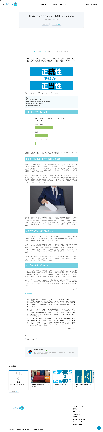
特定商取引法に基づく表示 (80, 419)
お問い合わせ (76, 414)
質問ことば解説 (48, 19)
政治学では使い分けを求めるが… (35, 103)
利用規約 (75, 416)
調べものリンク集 (77, 421)
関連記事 (13, 391)
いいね (45, 24)
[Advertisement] (51, 39)
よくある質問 (76, 411)
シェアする (56, 24)
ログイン (88, 4)
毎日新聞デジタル (77, 424)
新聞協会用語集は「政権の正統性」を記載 (38, 101)
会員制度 (55, 4)
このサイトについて (45, 4)
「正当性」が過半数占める (33, 100)
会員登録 (95, 4)
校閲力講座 (63, 4)
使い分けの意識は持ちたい (33, 105)
